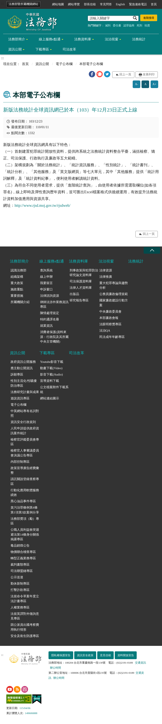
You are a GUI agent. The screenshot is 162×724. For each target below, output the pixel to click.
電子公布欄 (64, 64)
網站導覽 (74, 4)
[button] (92, 74)
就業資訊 (46, 325)
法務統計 (139, 39)
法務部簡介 (16, 39)
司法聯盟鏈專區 (22, 571)
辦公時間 (55, 667)
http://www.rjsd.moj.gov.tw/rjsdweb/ (42, 205)
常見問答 (106, 4)
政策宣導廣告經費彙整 (25, 470)
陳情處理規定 (49, 313)
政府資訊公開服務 (23, 361)
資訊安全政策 (85, 655)
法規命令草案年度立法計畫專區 (25, 599)
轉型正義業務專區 (23, 558)
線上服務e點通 (50, 39)
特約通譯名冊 (49, 319)
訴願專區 (17, 374)
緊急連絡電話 (138, 4)
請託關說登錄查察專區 (25, 481)
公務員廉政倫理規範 (113, 294)
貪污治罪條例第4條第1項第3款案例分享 (25, 510)
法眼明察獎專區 (110, 324)
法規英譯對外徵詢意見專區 (25, 616)
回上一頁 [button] (125, 74)
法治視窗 (111, 39)
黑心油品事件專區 (23, 501)
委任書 (117, 25)
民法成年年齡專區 (112, 337)
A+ (154, 84)
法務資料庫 (82, 39)
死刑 (139, 25)
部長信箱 (90, 4)
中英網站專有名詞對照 (25, 413)
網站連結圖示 (49, 398)
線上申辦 (46, 276)
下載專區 (42, 49)
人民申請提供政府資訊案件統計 (25, 431)
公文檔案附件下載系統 (54, 389)
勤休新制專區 (20, 583)
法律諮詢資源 (49, 295)
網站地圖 (58, 4)
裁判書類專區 (20, 564)
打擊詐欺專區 (20, 590)
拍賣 (147, 25)
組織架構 (17, 276)
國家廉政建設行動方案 (113, 303)
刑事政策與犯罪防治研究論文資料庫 (84, 273)
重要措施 (17, 295)
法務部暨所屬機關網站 (23, 4)
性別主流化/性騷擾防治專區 (24, 383)
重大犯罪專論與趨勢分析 (113, 285)
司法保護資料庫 (81, 281)
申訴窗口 (46, 289)
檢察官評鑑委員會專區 (25, 442)
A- (136, 84)
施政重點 (17, 289)
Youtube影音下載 (51, 361)
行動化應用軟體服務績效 (25, 493)
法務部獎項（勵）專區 (25, 521)
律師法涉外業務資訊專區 (54, 304)
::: (2, 3)
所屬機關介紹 (20, 302)
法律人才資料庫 (81, 287)
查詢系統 (46, 270)
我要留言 (46, 283)
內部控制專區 (20, 461)
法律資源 (105, 270)
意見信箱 (105, 655)
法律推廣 (105, 276)
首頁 (154, 4)
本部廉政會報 (108, 318)
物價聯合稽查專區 (23, 552)
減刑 (108, 25)
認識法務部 (18, 270)
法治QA (104, 330)
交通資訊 (140, 662)
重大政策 (17, 283)
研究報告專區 (79, 300)
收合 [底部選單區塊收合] (152, 250)
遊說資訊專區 (20, 398)
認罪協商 (128, 25)
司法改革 (69, 49)
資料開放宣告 (125, 655)
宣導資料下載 (49, 380)
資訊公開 (15, 49)
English (120, 4)
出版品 (74, 294)
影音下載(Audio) (51, 374)
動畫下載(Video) (51, 368)
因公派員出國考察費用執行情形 (25, 627)
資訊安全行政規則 (23, 422)
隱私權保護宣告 (60, 655)
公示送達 (17, 577)
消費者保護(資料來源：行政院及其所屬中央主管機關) (54, 336)
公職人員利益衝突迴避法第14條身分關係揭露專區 (25, 534)
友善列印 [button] (149, 74)
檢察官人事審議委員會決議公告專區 (25, 453)
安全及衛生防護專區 (25, 636)
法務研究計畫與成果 (25, 392)
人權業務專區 (20, 607)
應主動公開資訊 (22, 368)
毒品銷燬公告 (20, 545)
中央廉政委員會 (110, 311)
